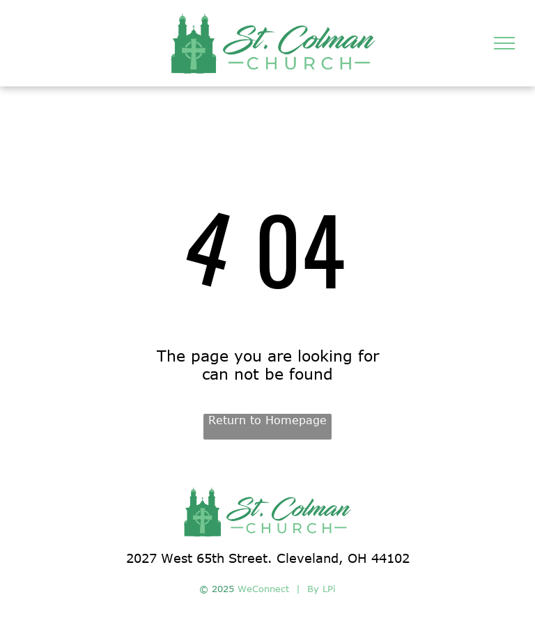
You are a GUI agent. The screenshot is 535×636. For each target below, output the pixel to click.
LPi (329, 588)
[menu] (504, 43)
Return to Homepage (267, 420)
